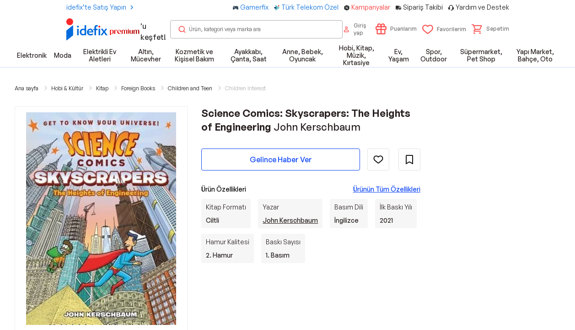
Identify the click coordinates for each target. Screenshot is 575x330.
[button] (490, 28)
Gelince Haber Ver (281, 159)
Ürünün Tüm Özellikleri (386, 189)
